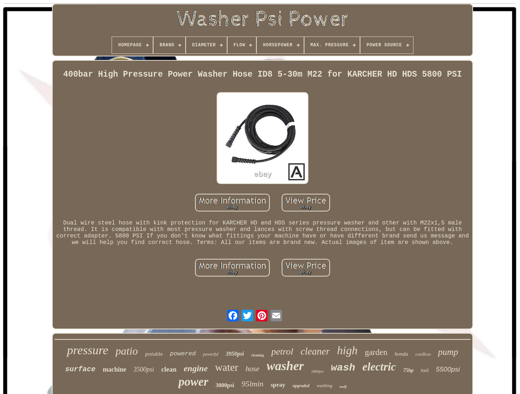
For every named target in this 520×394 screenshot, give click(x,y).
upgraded (300, 385)
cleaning (257, 355)
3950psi (235, 354)
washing (324, 385)
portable (154, 354)
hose (253, 368)
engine (196, 368)
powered (183, 353)
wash (343, 367)
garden (376, 352)
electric (379, 366)
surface (80, 369)
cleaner (315, 351)
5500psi (448, 369)
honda (401, 354)
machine (114, 369)
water (226, 367)
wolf (343, 386)
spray (278, 384)
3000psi (225, 385)
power (193, 381)
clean (168, 369)
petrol (282, 351)
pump (448, 352)
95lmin (252, 383)
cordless (423, 354)
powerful (210, 354)
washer (285, 366)
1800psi (317, 371)
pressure (87, 350)
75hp (408, 370)
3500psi (143, 369)
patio (127, 351)
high (347, 350)
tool (425, 370)
